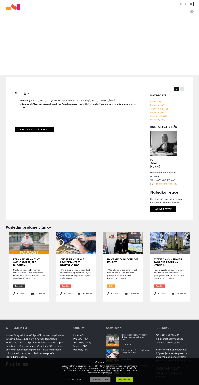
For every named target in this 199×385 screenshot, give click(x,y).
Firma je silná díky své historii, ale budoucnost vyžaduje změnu (135, 337)
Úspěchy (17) (157, 112)
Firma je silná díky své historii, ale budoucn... (26, 262)
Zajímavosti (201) (159, 116)
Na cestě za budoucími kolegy (122, 261)
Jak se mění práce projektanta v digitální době (135, 351)
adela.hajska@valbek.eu (166, 184)
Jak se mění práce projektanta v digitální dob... (72, 262)
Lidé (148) (155, 101)
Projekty (124, 11)
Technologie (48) (159, 108)
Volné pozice (163, 209)
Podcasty (174, 11)
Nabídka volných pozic (35, 129)
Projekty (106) (157, 105)
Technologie (141, 11)
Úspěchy (158, 11)
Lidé (112, 11)
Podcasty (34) (157, 119)
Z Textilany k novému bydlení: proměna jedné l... (169, 262)
